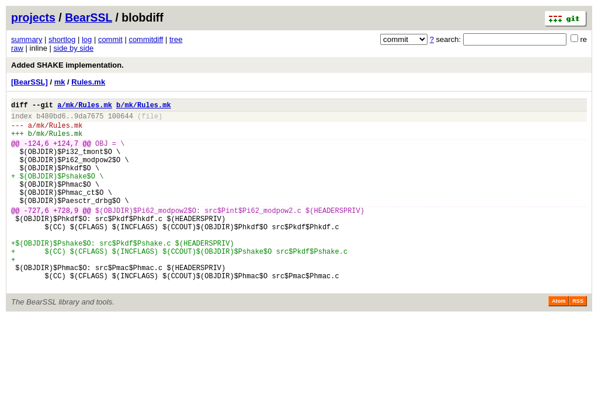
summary (26, 39)
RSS (577, 339)
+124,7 (65, 152)
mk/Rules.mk (59, 130)
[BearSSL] (29, 82)
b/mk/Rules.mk (143, 106)
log (87, 39)
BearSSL (88, 17)
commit (110, 39)
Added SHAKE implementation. (67, 65)
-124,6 (36, 152)
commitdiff (145, 39)
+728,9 (65, 233)
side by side (74, 48)
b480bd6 (50, 119)
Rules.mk (88, 82)
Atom (558, 339)
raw (17, 48)
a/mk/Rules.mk (84, 106)
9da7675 (88, 119)
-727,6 (36, 233)
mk (59, 82)
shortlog (61, 39)
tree (175, 39)
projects (33, 17)
